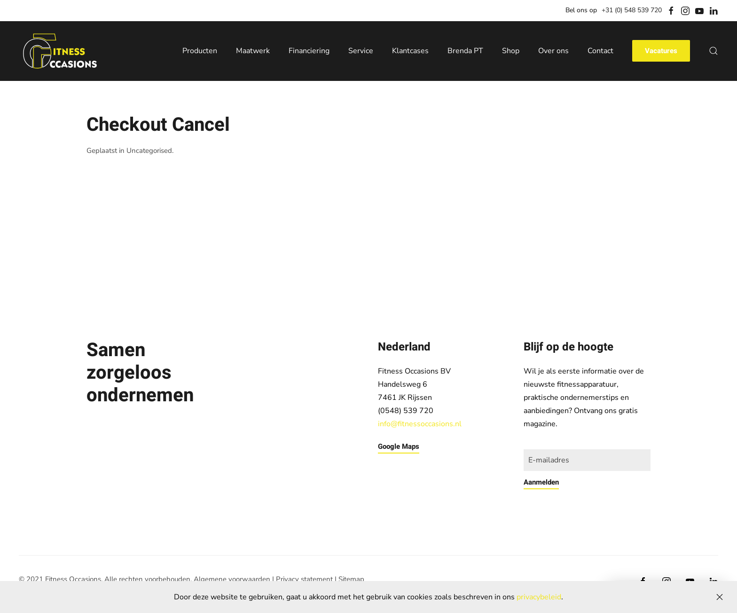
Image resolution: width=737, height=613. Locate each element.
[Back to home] (60, 51)
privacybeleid (539, 597)
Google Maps (398, 446)
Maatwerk (253, 51)
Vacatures (661, 51)
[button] (713, 51)
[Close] (719, 597)
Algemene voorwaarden (232, 579)
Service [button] (360, 51)
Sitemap (351, 579)
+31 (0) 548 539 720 (632, 10)
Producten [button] (199, 51)
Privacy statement (304, 579)
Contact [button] (600, 51)
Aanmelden (541, 482)
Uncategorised (149, 150)
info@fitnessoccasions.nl (420, 424)
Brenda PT (465, 51)
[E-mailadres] (587, 460)
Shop (510, 51)
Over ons (553, 51)
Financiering (309, 51)
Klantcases (410, 51)
